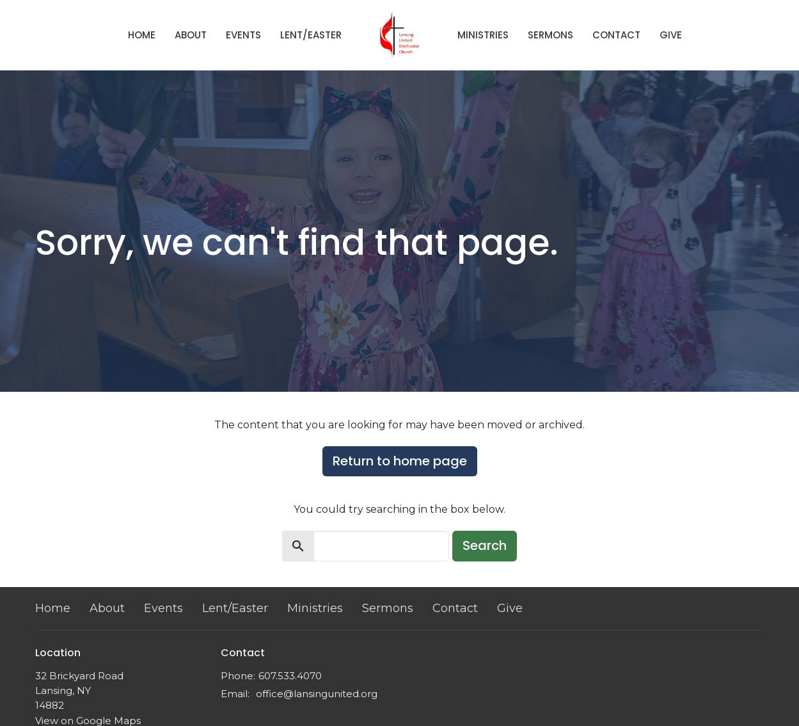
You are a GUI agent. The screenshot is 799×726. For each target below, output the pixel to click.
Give (671, 35)
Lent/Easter (311, 35)
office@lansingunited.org (316, 694)
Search (485, 545)
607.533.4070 (290, 676)
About (191, 35)
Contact (616, 35)
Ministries (483, 35)
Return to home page (400, 461)
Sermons (550, 35)
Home (141, 35)
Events (243, 35)
